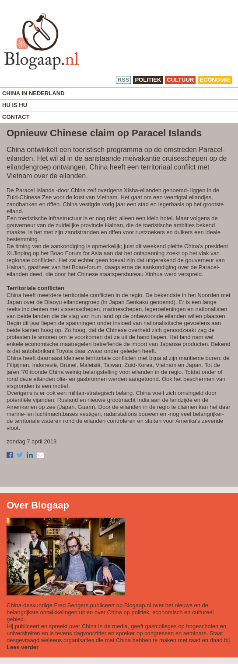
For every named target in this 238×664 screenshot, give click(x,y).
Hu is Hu (14, 105)
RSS (124, 79)
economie (215, 79)
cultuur (180, 79)
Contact (16, 117)
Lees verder (22, 647)
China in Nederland (33, 93)
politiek (148, 79)
